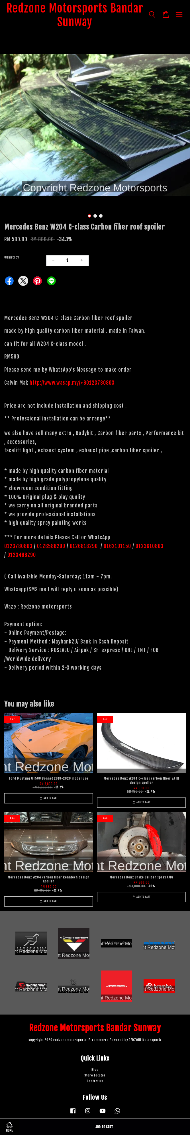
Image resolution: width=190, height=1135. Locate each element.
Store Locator (95, 1075)
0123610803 (150, 546)
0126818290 (84, 546)
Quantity (11, 257)
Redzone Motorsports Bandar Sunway (74, 15)
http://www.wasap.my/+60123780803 (72, 383)
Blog (95, 1070)
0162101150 (116, 546)
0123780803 (19, 546)
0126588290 (51, 546)
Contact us (95, 1081)
